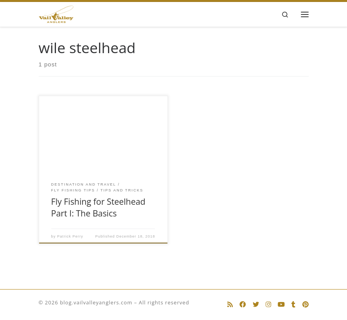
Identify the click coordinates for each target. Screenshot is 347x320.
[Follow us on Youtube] (281, 304)
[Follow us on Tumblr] (293, 304)
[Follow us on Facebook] (242, 304)
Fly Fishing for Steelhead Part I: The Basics (98, 207)
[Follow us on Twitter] (256, 304)
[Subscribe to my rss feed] (230, 304)
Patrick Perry (70, 236)
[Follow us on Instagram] (268, 304)
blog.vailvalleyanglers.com (96, 302)
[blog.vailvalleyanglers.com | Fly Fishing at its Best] (56, 13)
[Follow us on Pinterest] (305, 304)
